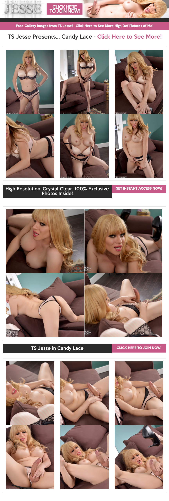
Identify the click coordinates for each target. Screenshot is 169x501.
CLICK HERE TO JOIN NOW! (139, 348)
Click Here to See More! (129, 37)
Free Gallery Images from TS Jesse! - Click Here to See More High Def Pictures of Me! (84, 26)
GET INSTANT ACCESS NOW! (139, 188)
